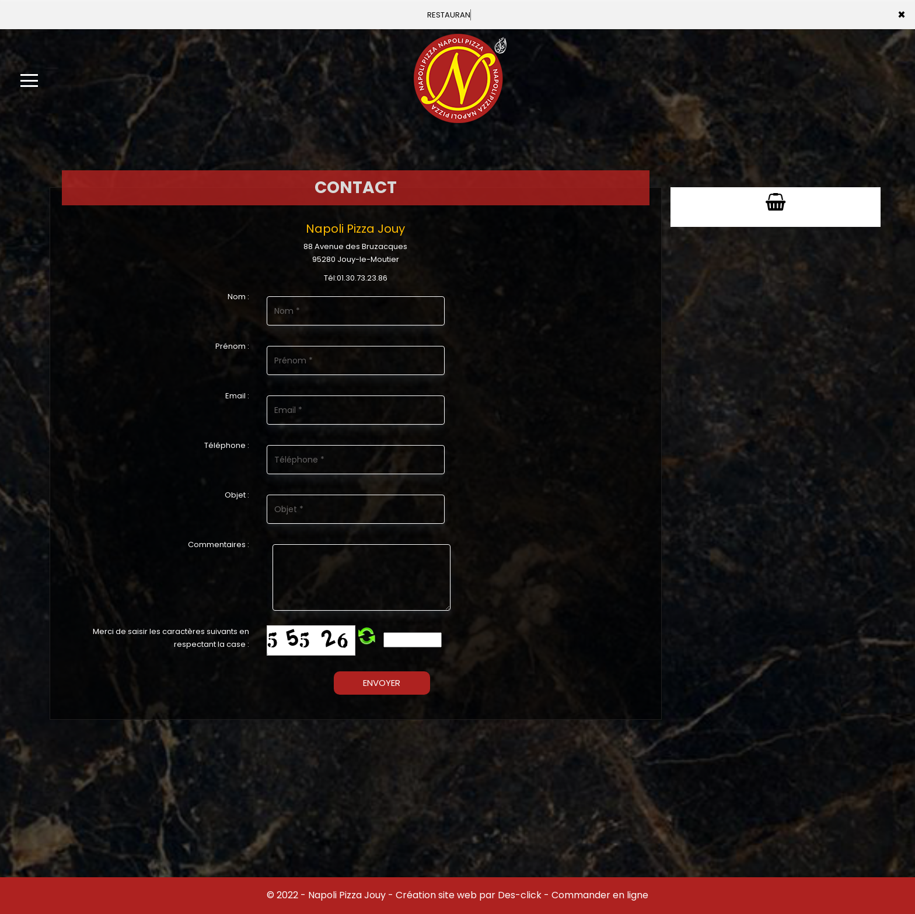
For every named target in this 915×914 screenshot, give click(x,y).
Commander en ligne (599, 895)
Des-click (520, 895)
